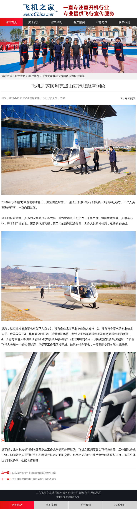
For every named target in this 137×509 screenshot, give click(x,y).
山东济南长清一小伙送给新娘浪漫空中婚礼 (34, 472)
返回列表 (128, 98)
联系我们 (124, 22)
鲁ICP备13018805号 (67, 497)
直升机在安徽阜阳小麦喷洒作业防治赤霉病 (34, 479)
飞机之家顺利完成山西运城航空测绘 (63, 76)
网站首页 (11, 22)
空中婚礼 (56, 22)
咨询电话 (17, 504)
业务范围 (101, 22)
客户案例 (79, 22)
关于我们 (34, 22)
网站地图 (96, 492)
